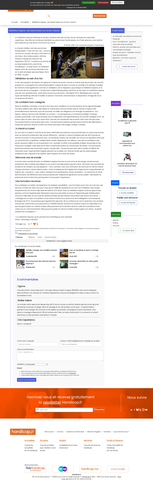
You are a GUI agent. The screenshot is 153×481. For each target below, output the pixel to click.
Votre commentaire (25, 349)
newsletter (52, 402)
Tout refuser (103, 2)
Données (107, 432)
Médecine (31, 237)
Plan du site (49, 432)
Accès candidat (126, 193)
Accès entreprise (126, 202)
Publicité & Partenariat (75, 432)
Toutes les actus (126, 66)
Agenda (115, 220)
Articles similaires (50, 237)
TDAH (43, 151)
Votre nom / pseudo (25, 341)
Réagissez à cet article (28, 233)
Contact (60, 432)
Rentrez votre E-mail (26, 410)
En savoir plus (126, 230)
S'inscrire (99, 409)
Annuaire (116, 226)
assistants (72, 373)
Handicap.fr (86, 477)
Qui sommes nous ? (121, 432)
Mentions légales (94, 432)
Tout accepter (89, 2)
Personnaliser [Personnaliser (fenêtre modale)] (117, 2)
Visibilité (20, 364)
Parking (115, 223)
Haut (119, 477)
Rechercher (100, 15)
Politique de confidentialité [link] (76, 7)
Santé (40, 237)
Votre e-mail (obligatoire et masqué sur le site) (80, 341)
